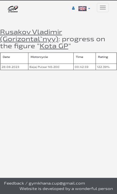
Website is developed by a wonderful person (66, 188)
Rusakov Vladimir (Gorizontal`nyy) (31, 35)
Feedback (14, 183)
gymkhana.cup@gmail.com (57, 183)
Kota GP (54, 46)
